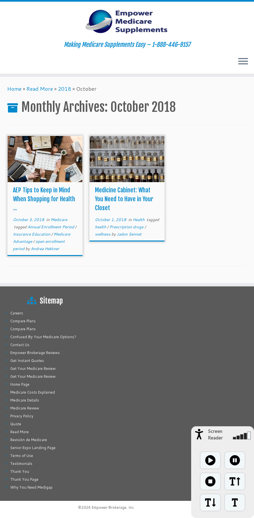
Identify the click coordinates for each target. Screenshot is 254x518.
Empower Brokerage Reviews (35, 352)
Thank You (19, 471)
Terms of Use (21, 455)
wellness (103, 234)
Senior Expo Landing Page (33, 447)
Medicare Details (24, 400)
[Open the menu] (243, 62)
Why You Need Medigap (31, 487)
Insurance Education (32, 234)
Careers (16, 313)
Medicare (59, 219)
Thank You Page (24, 479)
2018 (64, 88)
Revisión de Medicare (28, 439)
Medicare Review (24, 408)
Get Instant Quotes (27, 360)
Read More (39, 88)
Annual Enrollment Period (51, 227)
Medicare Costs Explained (32, 392)
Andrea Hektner (45, 248)
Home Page (19, 384)
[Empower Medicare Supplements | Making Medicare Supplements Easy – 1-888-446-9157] (127, 21)
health (101, 227)
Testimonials (21, 463)
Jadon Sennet (129, 234)
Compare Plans (23, 321)
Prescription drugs (127, 227)
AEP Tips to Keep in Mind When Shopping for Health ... (44, 198)
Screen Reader (215, 434)
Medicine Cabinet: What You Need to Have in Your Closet (124, 198)
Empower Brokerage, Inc (113, 507)
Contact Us (19, 344)
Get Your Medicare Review (33, 368)
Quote (15, 424)
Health (139, 219)
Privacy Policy (21, 416)
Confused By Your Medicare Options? (43, 337)
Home (14, 88)
